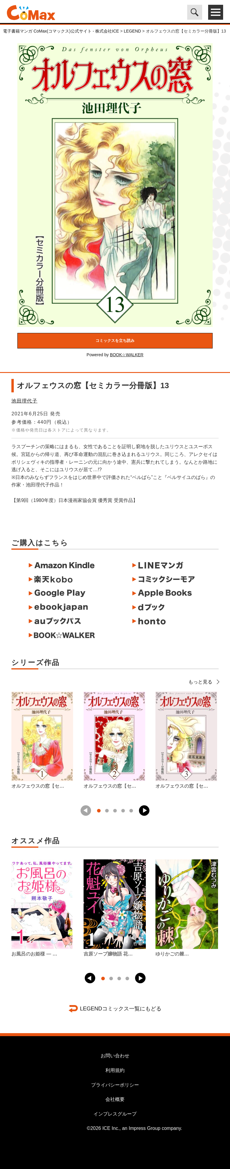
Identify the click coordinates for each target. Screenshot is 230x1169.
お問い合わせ (115, 1055)
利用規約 (115, 1070)
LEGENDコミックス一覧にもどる (120, 1009)
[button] (144, 810)
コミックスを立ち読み (115, 340)
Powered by (115, 354)
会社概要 (115, 1099)
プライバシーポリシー (115, 1084)
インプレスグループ (115, 1113)
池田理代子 (24, 400)
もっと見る (203, 681)
